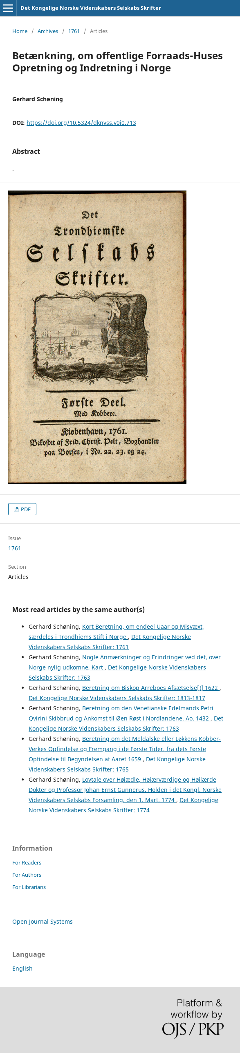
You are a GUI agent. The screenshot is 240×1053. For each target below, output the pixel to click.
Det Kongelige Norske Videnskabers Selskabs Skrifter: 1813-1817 (117, 698)
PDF (25, 509)
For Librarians (29, 887)
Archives (48, 31)
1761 (74, 31)
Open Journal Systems (42, 921)
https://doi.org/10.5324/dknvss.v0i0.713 (81, 122)
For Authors (26, 874)
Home (19, 31)
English (22, 968)
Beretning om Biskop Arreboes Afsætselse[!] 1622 (151, 688)
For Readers (26, 862)
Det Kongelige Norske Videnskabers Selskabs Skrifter (90, 7)
